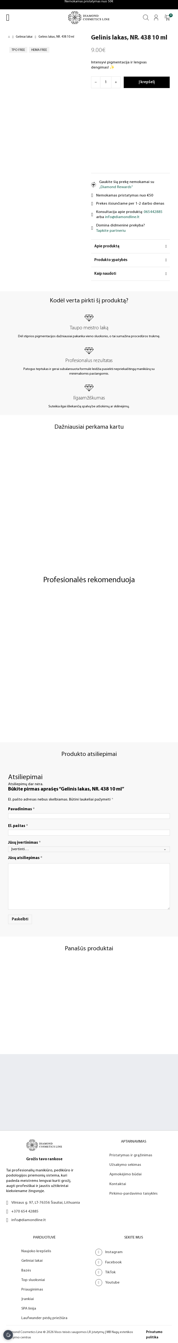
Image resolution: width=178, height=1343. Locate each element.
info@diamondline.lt (122, 217)
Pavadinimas (21, 808)
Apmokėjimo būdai (125, 1173)
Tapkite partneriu (111, 231)
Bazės (26, 1269)
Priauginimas (32, 1288)
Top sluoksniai (33, 1278)
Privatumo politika (154, 1333)
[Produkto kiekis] (105, 82)
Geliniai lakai (24, 36)
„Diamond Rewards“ (116, 187)
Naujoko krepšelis (36, 1250)
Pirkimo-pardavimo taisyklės (133, 1192)
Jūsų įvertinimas (24, 841)
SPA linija (28, 1307)
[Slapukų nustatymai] (8, 1335)
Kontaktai (117, 1182)
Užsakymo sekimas (125, 1163)
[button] (167, 17)
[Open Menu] (8, 17)
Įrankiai (27, 1297)
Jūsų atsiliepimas (25, 857)
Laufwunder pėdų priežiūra (44, 1317)
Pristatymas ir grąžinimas (130, 1154)
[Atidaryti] (167, 17)
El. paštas (18, 824)
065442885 (153, 212)
